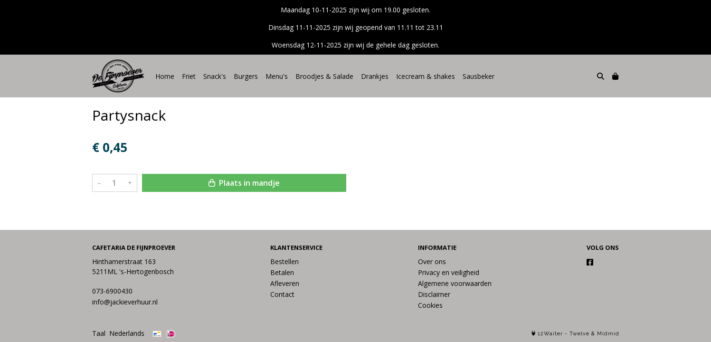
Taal (98, 333)
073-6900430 (112, 290)
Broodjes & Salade (324, 76)
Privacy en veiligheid (448, 272)
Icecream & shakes (425, 76)
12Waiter (550, 334)
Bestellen (284, 261)
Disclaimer (434, 294)
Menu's (276, 76)
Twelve (579, 334)
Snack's (214, 76)
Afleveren (284, 283)
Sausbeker (478, 76)
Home (164, 76)
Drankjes (375, 76)
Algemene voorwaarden (455, 283)
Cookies (430, 305)
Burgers (246, 76)
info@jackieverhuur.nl (125, 301)
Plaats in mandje (244, 183)
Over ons (432, 261)
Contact (282, 294)
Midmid (608, 334)
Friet (189, 76)
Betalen (282, 272)
